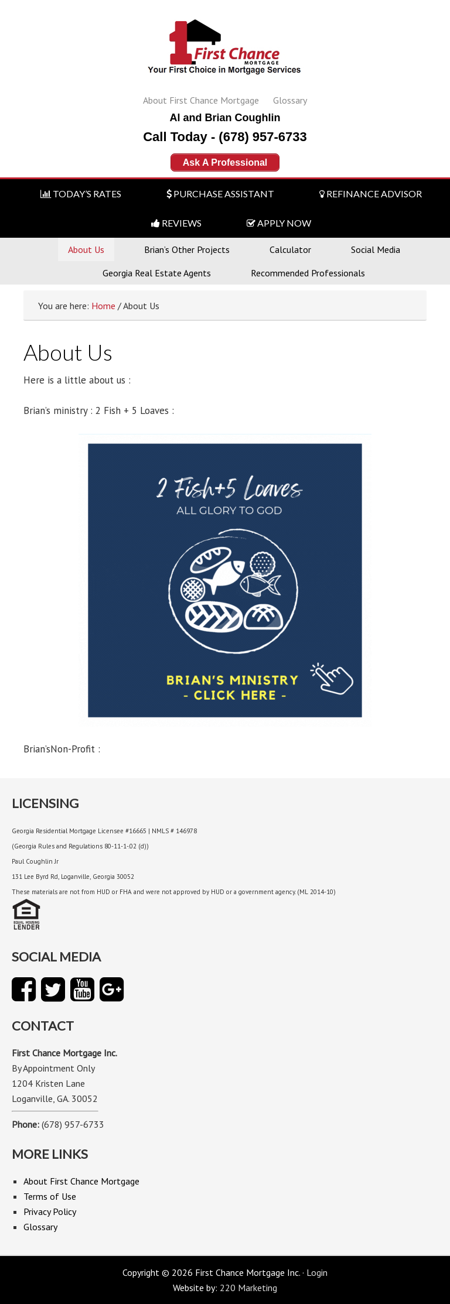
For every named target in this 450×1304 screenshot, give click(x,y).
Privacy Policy (49, 1211)
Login (317, 1272)
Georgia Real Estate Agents (157, 273)
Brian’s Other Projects (187, 249)
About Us (86, 249)
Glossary (290, 100)
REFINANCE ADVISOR (370, 193)
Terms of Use (49, 1196)
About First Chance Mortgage (201, 100)
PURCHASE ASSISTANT (220, 193)
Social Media (375, 249)
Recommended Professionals (308, 273)
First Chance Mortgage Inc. (225, 51)
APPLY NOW (279, 222)
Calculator (290, 249)
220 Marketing (248, 1287)
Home (103, 306)
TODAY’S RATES (80, 193)
